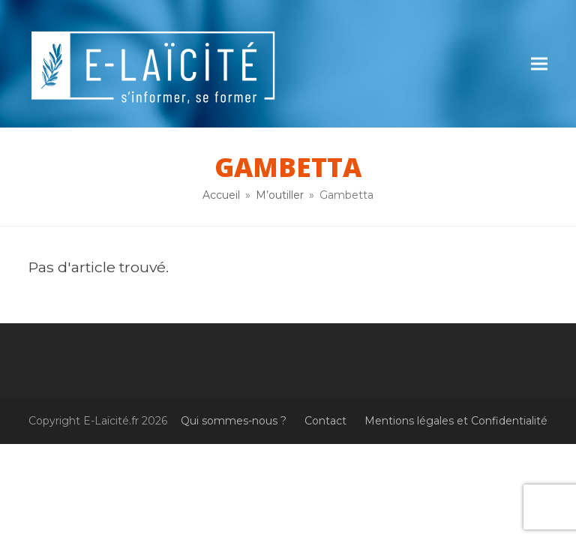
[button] (539, 64)
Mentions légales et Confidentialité (456, 421)
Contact (325, 421)
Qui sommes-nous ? (233, 421)
